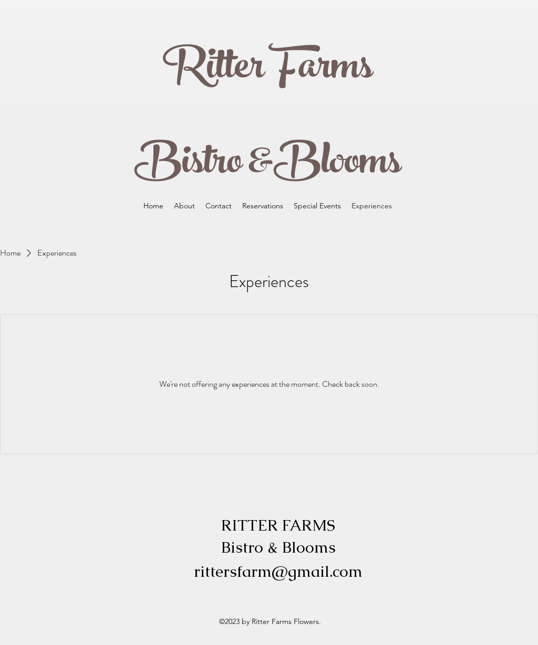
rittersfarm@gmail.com (278, 571)
